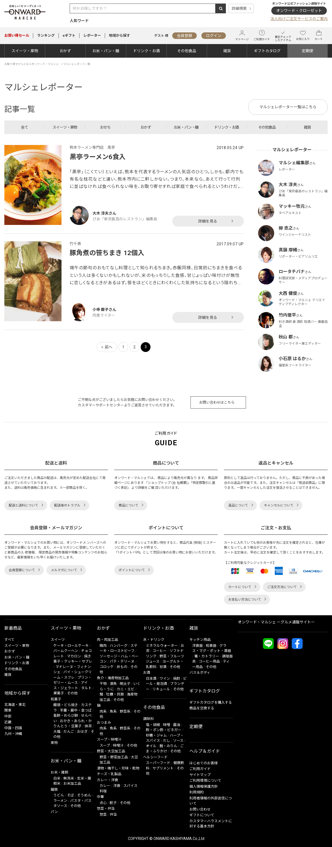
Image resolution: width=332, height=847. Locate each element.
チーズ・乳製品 (109, 774)
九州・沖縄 (13, 734)
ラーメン (60, 801)
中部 (7, 716)
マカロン (74, 656)
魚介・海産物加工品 (113, 678)
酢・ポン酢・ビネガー (163, 730)
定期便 (307, 51)
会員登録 (184, 35)
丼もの (122, 667)
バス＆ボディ (199, 672)
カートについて (239, 587)
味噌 (166, 725)
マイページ (242, 35)
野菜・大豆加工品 (111, 751)
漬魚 (113, 684)
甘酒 (163, 667)
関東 (7, 710)
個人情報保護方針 (203, 786)
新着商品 (13, 628)
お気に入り (303, 35)
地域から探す (119, 35)
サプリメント (163, 768)
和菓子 (56, 699)
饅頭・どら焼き (65, 705)
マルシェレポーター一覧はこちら (287, 107)
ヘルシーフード (155, 757)
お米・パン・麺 (105, 51)
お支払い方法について (244, 599)
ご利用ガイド (262, 35)
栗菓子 (58, 693)
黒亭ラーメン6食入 (97, 157)
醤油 (176, 725)
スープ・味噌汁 (109, 739)
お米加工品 (72, 783)
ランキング (46, 35)
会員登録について (22, 570)
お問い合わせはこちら (217, 402)
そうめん (84, 795)
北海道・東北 (15, 705)
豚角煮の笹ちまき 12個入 (107, 253)
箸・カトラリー (206, 656)
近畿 (7, 722)
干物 (103, 684)
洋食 (116, 786)
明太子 (125, 684)
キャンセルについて (278, 505)
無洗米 (68, 778)
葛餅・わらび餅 (65, 715)
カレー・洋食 (107, 780)
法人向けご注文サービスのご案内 (299, 19)
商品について (128, 505)
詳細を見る (207, 221)
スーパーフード (158, 763)
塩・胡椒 (153, 725)
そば (70, 795)
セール (16, 35)
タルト (86, 688)
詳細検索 (239, 8)
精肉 (103, 646)
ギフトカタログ (267, 51)
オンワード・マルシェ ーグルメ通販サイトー (276, 622)
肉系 (103, 711)
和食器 (211, 646)
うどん (58, 795)
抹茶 (88, 726)
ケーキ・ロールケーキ (71, 646)
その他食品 (186, 51)
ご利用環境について (205, 780)
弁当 (113, 814)
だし (166, 740)
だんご (68, 731)
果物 (54, 743)
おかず (65, 51)
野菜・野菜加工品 (114, 757)
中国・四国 (13, 728)
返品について (238, 505)
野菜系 (125, 711)
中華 (100, 797)
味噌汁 (118, 745)
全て (24, 127)
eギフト (69, 35)
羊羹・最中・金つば (76, 710)
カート (319, 35)
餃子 (113, 803)
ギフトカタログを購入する (210, 702)
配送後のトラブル (67, 505)
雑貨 (227, 51)
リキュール (161, 689)
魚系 (113, 711)
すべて (9, 640)
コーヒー (159, 651)
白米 (56, 778)
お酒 (146, 672)
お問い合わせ (200, 809)
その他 (72, 693)
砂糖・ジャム (156, 735)
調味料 (148, 719)
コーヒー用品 (209, 661)
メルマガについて (64, 570)
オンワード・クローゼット (299, 10)
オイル (151, 746)
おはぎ (82, 731)
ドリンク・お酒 (146, 51)
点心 (103, 803)
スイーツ (58, 640)
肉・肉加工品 (107, 640)
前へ (108, 347)
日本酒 (151, 678)
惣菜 (103, 814)
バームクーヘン (65, 651)
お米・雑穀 (59, 772)
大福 (56, 731)
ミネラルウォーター (162, 646)
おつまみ (104, 723)
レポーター (92, 35)
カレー (105, 786)
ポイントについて (132, 570)
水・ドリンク (153, 640)
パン (54, 812)
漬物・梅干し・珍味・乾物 (118, 768)
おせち (105, 127)
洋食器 (197, 646)
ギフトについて (201, 815)
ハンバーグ (118, 646)
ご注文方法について (282, 587)
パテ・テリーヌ (122, 661)
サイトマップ (200, 775)
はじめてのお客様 (203, 763)
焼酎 (176, 678)
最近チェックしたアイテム (283, 35)
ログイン (213, 35)
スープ (105, 745)
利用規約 (196, 792)
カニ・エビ (125, 689)
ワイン (164, 678)
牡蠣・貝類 (115, 694)
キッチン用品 (200, 640)
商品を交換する (201, 708)
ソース (178, 740)
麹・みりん (168, 746)
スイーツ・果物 (24, 51)
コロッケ (107, 667)
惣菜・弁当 (106, 808)
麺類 (54, 789)
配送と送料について (23, 505)
